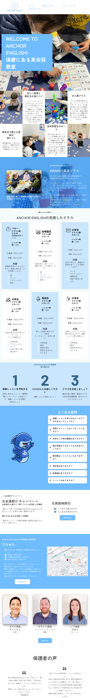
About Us (47, 5)
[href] (67, 561)
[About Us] (45, 640)
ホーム (31, 5)
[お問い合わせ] (67, 517)
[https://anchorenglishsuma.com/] (14, 7)
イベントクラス (68, 5)
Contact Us (34, 8)
